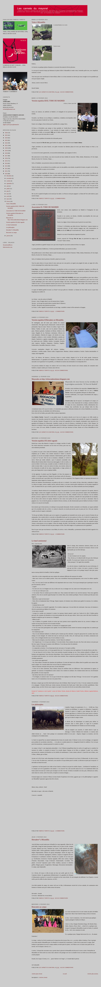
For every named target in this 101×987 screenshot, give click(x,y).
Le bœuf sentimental (39, 541)
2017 (6, 155)
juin (8, 191)
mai (8, 193)
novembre (9, 178)
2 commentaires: (60, 198)
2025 (6, 135)
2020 (6, 148)
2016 (6, 158)
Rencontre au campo (39, 907)
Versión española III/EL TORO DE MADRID (48, 101)
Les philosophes (37, 705)
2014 (6, 163)
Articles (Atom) (43, 977)
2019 (6, 150)
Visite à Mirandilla (38, 22)
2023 (6, 140)
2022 (6, 143)
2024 (6, 137)
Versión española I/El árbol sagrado (44, 441)
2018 (6, 153)
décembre (9, 175)
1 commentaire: (60, 311)
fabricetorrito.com (7, 247)
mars (8, 199)
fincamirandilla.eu (7, 245)
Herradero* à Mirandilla (40, 840)
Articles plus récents (37, 973)
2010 (6, 173)
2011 (6, 171)
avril (8, 196)
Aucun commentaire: (67, 92)
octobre (9, 181)
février (8, 201)
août (8, 186)
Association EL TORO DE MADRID (45, 207)
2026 (6, 132)
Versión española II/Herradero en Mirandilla (47, 320)
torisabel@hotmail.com (9, 109)
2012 (6, 168)
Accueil (65, 973)
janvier (8, 235)
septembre (9, 183)
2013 (6, 166)
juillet (8, 188)
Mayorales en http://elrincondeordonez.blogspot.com (51, 379)
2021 (6, 145)
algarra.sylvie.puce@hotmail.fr (11, 124)
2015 (6, 161)
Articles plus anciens (92, 973)
